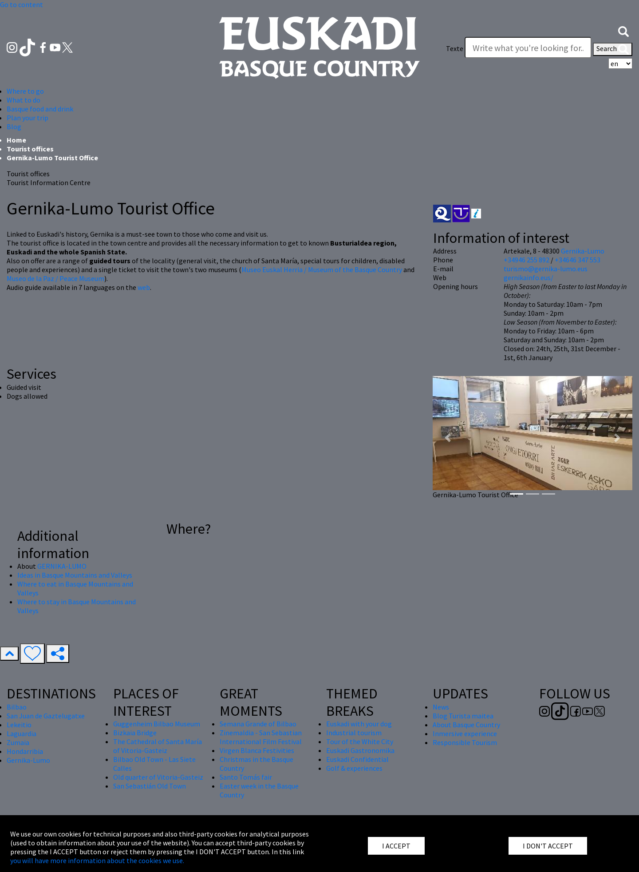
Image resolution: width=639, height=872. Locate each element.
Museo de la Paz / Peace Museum (55, 278)
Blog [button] (14, 126)
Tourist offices (30, 148)
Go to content (21, 4)
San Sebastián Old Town (149, 785)
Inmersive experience (465, 733)
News (441, 706)
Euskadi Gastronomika (360, 750)
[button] (623, 30)
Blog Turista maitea (463, 715)
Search (612, 49)
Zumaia (18, 742)
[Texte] (528, 47)
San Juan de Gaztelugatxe (46, 715)
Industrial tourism (354, 732)
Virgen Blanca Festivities (257, 750)
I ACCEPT (396, 845)
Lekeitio (19, 724)
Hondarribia (25, 751)
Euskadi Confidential (357, 759)
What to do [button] (23, 99)
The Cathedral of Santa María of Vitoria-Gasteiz (157, 746)
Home (16, 139)
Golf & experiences (354, 768)
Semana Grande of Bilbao (258, 723)
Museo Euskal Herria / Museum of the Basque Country (321, 269)
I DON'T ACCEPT (548, 845)
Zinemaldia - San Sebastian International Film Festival (261, 737)
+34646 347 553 (577, 259)
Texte (454, 48)
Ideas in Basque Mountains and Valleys (74, 575)
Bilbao (17, 706)
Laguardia (21, 733)
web (144, 287)
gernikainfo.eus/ (528, 277)
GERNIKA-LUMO (62, 566)
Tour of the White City (359, 741)
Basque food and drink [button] (40, 108)
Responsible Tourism (465, 742)
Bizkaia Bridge (135, 732)
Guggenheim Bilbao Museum (156, 723)
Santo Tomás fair (246, 777)
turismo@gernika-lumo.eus (546, 268)
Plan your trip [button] (27, 117)
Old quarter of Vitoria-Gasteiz (158, 777)
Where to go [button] (25, 91)
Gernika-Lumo (582, 250)
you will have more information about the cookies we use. (97, 860)
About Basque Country (466, 724)
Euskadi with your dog (359, 723)
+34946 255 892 (526, 259)
